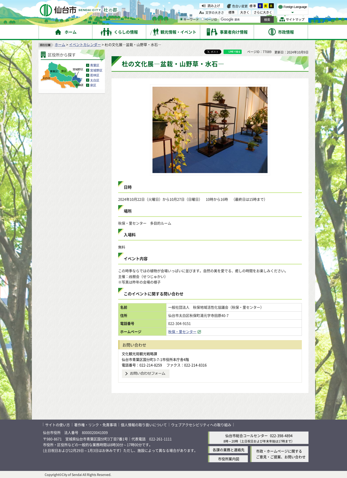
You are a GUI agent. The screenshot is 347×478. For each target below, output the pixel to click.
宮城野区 (96, 70)
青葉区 (94, 65)
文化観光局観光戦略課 (139, 353)
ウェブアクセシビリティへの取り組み (201, 424)
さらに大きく (263, 12)
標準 (252, 6)
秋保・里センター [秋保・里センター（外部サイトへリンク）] (182, 331)
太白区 (94, 80)
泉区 (93, 85)
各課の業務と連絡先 (229, 449)
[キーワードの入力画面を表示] (181, 19)
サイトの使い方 (57, 424)
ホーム (60, 44)
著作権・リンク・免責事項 (95, 424)
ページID (209, 19)
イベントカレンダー (85, 44)
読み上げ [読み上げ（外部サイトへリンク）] (214, 5)
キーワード (189, 19)
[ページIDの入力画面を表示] (202, 19)
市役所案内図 (228, 458)
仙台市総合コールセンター (246, 435)
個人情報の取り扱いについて (144, 424)
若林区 (94, 75)
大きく (244, 12)
